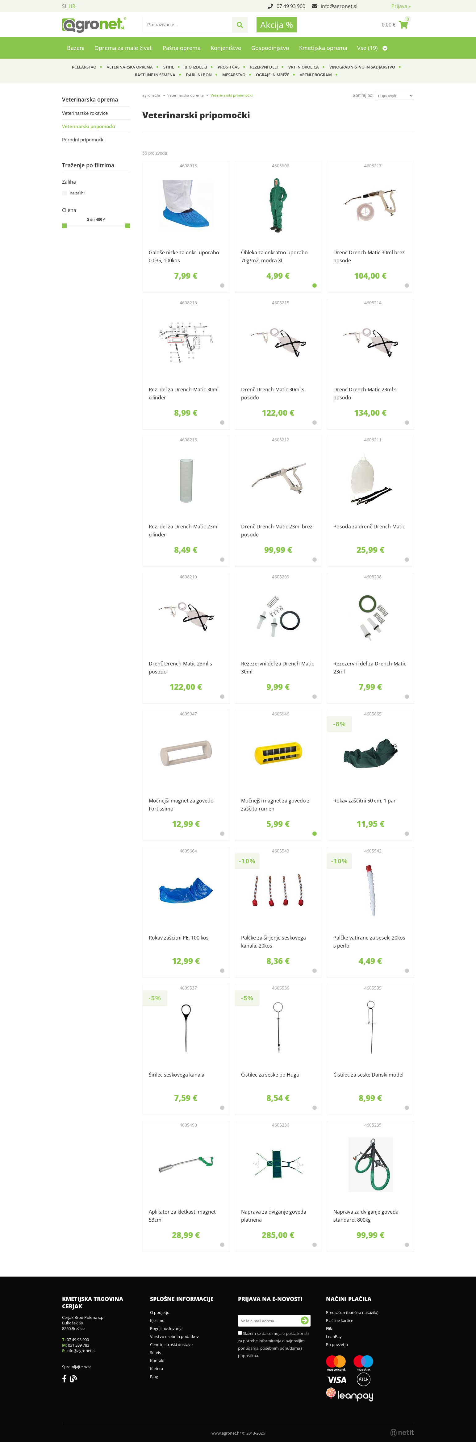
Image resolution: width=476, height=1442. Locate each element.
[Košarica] (395, 25)
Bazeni (76, 48)
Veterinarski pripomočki (88, 126)
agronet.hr (151, 95)
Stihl (168, 67)
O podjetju (159, 1312)
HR (72, 6)
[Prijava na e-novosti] (305, 1321)
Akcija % (276, 25)
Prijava (401, 6)
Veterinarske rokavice (85, 113)
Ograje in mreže (272, 74)
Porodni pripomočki (83, 139)
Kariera (156, 1368)
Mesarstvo (233, 74)
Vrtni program (316, 74)
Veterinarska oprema (130, 67)
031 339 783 (78, 1345)
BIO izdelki (196, 67)
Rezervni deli (264, 67)
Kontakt (157, 1360)
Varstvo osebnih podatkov (174, 1336)
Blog (154, 1376)
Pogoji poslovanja (166, 1328)
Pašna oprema (182, 48)
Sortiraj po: (363, 95)
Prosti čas (229, 67)
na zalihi (77, 193)
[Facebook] (66, 1380)
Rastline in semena (155, 74)
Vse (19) (372, 48)
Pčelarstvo (84, 67)
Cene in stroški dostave (171, 1344)
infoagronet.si (339, 6)
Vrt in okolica (303, 67)
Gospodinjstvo (270, 48)
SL (64, 6)
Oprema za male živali (123, 48)
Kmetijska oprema (323, 48)
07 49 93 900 (291, 6)
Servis (155, 1352)
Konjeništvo (226, 48)
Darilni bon (199, 74)
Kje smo (157, 1320)
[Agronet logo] (94, 24)
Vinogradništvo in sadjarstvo (362, 67)
